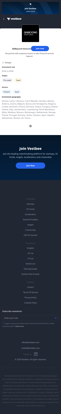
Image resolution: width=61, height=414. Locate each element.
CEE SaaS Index (30, 269)
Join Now (30, 165)
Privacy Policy (31, 297)
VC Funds (30, 209)
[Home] (14, 19)
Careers (30, 287)
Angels (31, 224)
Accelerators (30, 214)
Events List (30, 263)
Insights (30, 248)
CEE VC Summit (30, 235)
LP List (30, 258)
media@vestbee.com (30, 348)
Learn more (30, 11)
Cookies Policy (30, 302)
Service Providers (30, 219)
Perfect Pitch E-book (30, 274)
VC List (30, 253)
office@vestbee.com (30, 342)
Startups (30, 204)
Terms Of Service (30, 292)
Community (30, 230)
